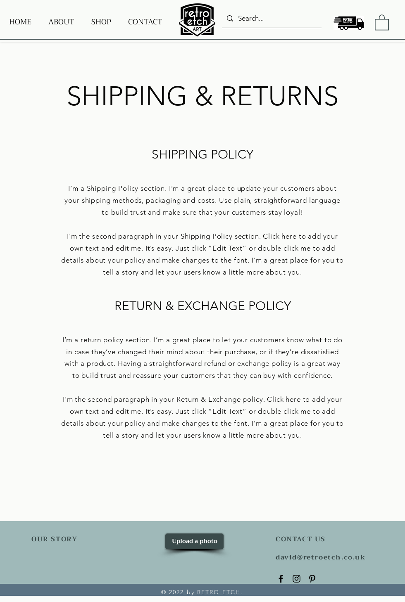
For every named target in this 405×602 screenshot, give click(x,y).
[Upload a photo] (194, 541)
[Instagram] (296, 579)
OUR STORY (54, 539)
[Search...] (271, 18)
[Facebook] (281, 579)
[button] (382, 22)
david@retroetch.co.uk (321, 557)
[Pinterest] (312, 579)
